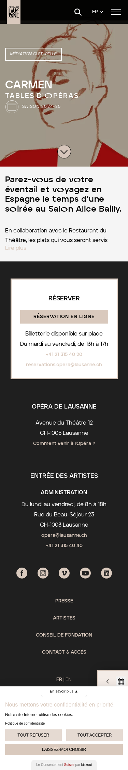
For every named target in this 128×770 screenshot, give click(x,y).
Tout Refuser (33, 735)
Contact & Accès (64, 652)
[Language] (97, 12)
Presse (64, 601)
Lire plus (15, 248)
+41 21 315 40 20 (64, 354)
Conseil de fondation (64, 635)
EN (69, 679)
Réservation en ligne (64, 316)
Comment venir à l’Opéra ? (64, 443)
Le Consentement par (64, 765)
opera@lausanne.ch (64, 535)
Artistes (64, 618)
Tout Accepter (94, 735)
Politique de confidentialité (25, 723)
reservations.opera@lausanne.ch (64, 364)
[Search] (78, 12)
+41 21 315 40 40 (64, 545)
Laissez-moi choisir (64, 749)
